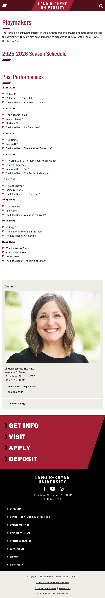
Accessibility (62, 576)
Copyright (32, 576)
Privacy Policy (46, 576)
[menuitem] (52, 425)
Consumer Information (45, 588)
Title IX (74, 576)
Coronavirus (64, 588)
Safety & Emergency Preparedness (52, 582)
